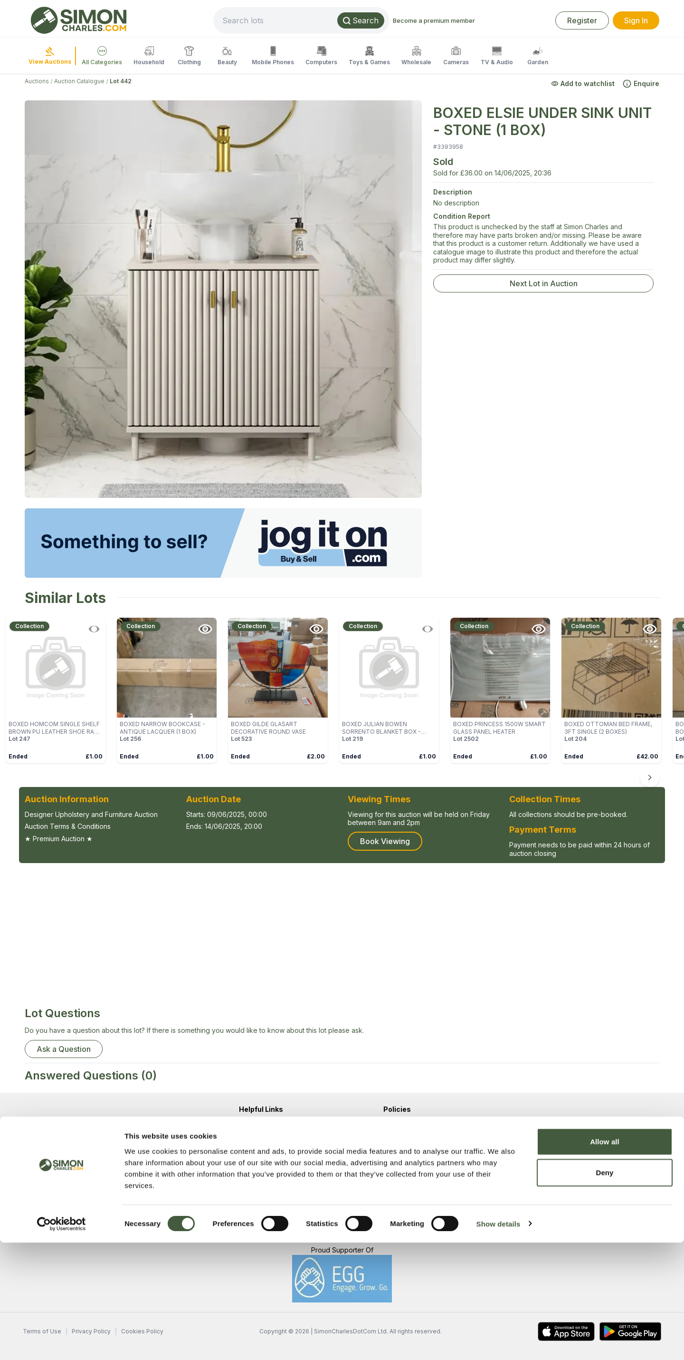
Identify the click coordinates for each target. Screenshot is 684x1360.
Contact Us (256, 1143)
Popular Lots (258, 1229)
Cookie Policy (405, 1160)
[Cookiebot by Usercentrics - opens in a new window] (61, 1341)
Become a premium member (466, 20)
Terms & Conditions (413, 1126)
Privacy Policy (405, 1143)
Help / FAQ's (258, 1160)
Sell (244, 1195)
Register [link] (582, 20)
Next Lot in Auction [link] (544, 283)
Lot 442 (121, 81)
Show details (498, 1341)
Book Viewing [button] (385, 841)
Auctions (37, 81)
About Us (253, 1126)
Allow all (604, 1259)
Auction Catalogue (79, 81)
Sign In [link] (636, 20)
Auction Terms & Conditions (68, 826)
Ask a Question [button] (64, 1049)
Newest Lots (258, 1212)
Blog (246, 1178)
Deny (604, 1290)
